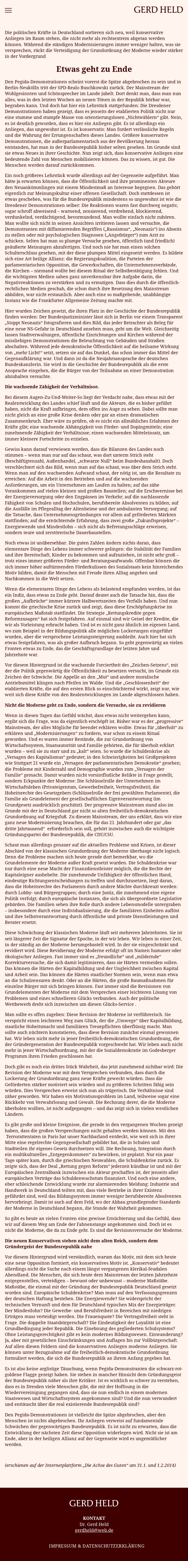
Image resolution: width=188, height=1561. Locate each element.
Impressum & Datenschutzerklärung (96, 1546)
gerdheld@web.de (94, 1530)
